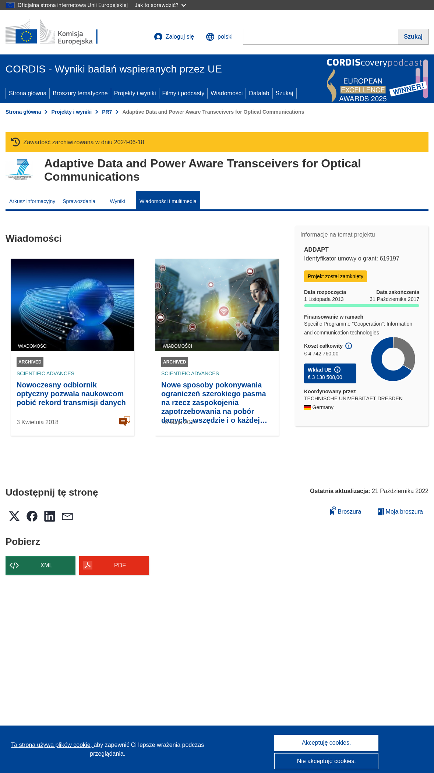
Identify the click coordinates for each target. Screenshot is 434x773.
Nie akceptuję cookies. (326, 761)
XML (46, 565)
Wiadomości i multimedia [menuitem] (168, 201)
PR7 (107, 112)
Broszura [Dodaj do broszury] (345, 510)
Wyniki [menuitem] (117, 201)
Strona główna (27, 93)
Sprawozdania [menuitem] (79, 201)
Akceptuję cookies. (326, 743)
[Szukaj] (413, 37)
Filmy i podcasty (183, 93)
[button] (219, 37)
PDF (120, 565)
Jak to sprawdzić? (160, 5)
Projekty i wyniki (135, 93)
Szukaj (284, 93)
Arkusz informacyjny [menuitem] (32, 201)
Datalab (259, 93)
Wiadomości (227, 93)
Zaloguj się (174, 36)
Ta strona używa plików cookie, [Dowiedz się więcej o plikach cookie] (52, 745)
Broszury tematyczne (80, 93)
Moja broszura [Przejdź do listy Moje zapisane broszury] (400, 511)
